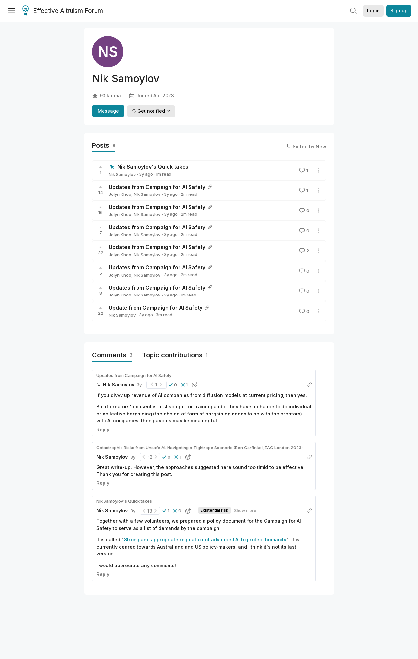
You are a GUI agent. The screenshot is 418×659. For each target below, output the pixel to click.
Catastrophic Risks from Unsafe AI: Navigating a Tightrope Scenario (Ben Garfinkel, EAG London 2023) (199, 447)
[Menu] (12, 11)
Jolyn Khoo (120, 194)
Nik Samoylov (122, 174)
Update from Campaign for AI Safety (155, 307)
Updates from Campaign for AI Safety (157, 187)
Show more (245, 510)
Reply (102, 429)
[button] (173, 385)
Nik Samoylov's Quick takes (152, 166)
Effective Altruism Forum (62, 11)
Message (108, 111)
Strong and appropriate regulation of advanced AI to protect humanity (205, 539)
